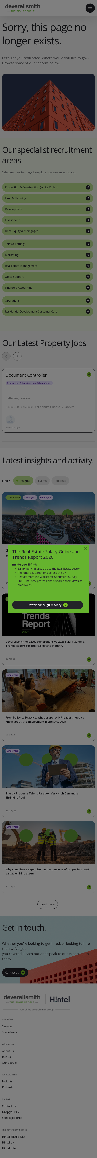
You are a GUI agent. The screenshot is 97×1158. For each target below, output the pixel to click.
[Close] (85, 548)
